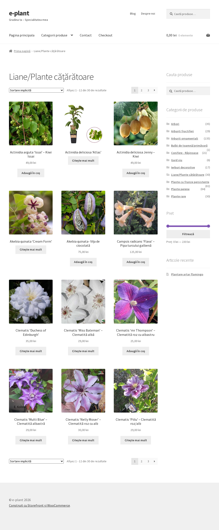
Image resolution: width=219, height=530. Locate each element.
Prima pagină (22, 51)
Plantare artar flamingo (187, 274)
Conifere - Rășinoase (184, 153)
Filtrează (188, 234)
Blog (133, 13)
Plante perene (180, 189)
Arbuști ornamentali (184, 138)
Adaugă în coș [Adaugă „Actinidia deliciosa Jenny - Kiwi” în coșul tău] (136, 173)
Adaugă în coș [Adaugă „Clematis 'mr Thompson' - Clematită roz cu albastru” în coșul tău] (136, 351)
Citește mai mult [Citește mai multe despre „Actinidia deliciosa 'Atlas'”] (83, 160)
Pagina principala (21, 35)
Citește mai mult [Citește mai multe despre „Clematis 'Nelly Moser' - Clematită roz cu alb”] (83, 440)
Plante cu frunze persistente (190, 182)
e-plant (19, 13)
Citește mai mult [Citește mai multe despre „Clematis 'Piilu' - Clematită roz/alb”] (136, 440)
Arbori (175, 124)
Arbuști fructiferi (182, 131)
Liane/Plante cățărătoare (187, 175)
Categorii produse (54, 35)
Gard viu (176, 160)
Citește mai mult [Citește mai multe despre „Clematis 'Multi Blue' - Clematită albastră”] (31, 440)
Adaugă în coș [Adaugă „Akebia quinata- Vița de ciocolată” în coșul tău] (83, 262)
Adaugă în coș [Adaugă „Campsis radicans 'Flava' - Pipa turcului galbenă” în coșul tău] (136, 262)
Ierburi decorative (183, 167)
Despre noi (148, 13)
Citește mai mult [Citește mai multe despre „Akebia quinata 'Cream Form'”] (31, 249)
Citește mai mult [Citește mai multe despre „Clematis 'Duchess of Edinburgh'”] (31, 351)
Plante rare (178, 196)
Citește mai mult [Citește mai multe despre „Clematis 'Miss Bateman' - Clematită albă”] (83, 351)
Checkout (105, 35)
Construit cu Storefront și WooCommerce (39, 505)
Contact (86, 35)
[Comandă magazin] (36, 90)
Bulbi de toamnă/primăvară (189, 145)
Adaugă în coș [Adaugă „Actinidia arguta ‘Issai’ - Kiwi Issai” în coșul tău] (31, 173)
